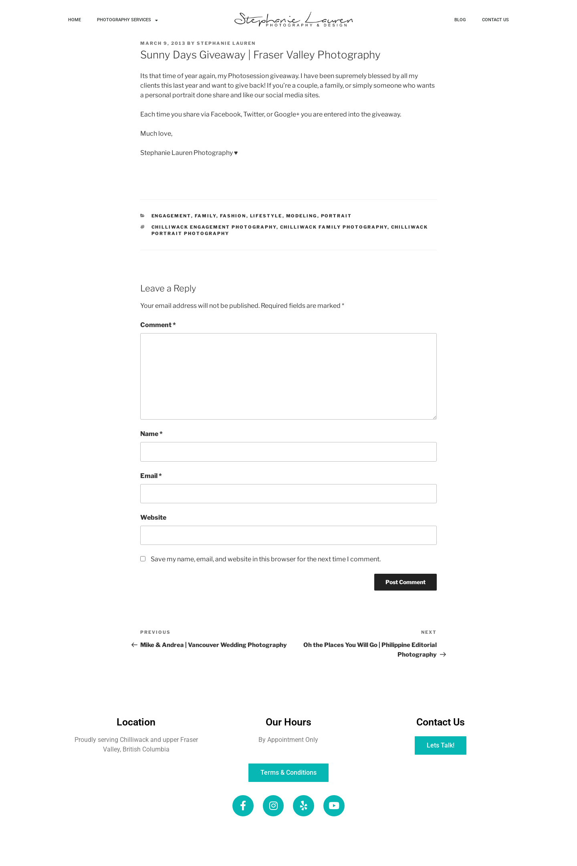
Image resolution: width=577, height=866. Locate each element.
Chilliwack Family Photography (333, 227)
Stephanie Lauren (226, 43)
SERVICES (320, 834)
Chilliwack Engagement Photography (213, 227)
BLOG (460, 19)
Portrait (336, 216)
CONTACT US (495, 19)
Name (151, 434)
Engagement (171, 216)
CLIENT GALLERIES (173, 853)
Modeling (301, 216)
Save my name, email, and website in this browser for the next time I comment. (266, 559)
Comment (158, 325)
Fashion (233, 216)
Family (205, 216)
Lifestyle (266, 216)
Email (151, 476)
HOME (74, 19)
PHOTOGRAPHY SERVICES (127, 20)
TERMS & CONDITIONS (398, 853)
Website (153, 517)
